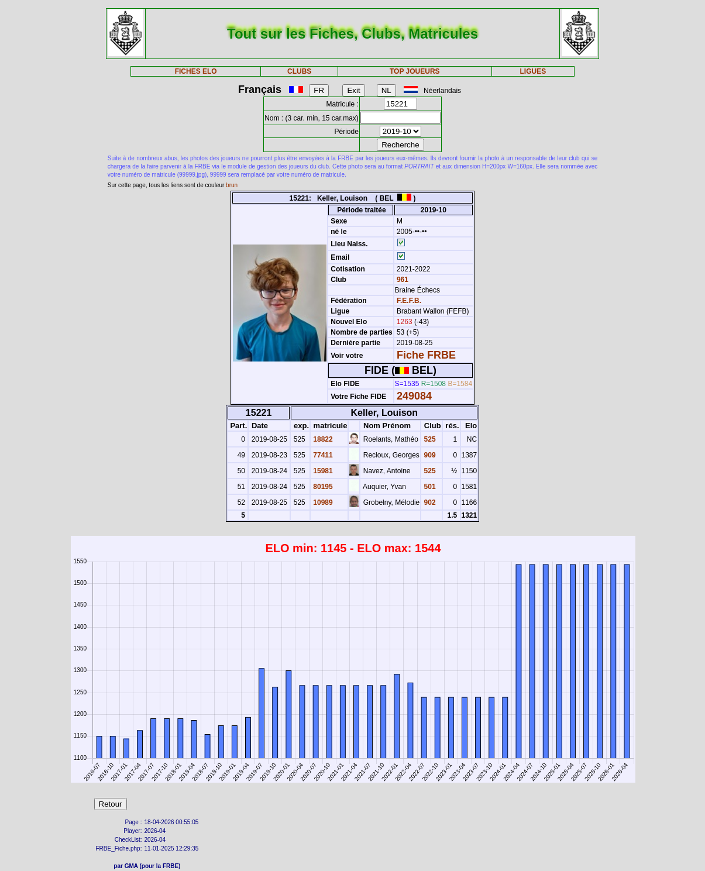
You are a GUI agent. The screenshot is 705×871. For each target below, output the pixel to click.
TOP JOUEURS (415, 71)
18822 (322, 439)
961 (401, 280)
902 (428, 502)
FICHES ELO (196, 71)
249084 (414, 396)
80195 (322, 487)
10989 (322, 502)
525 (428, 439)
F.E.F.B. (409, 301)
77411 (322, 455)
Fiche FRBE (426, 355)
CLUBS (299, 71)
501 (428, 487)
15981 (322, 471)
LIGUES (533, 71)
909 (428, 455)
